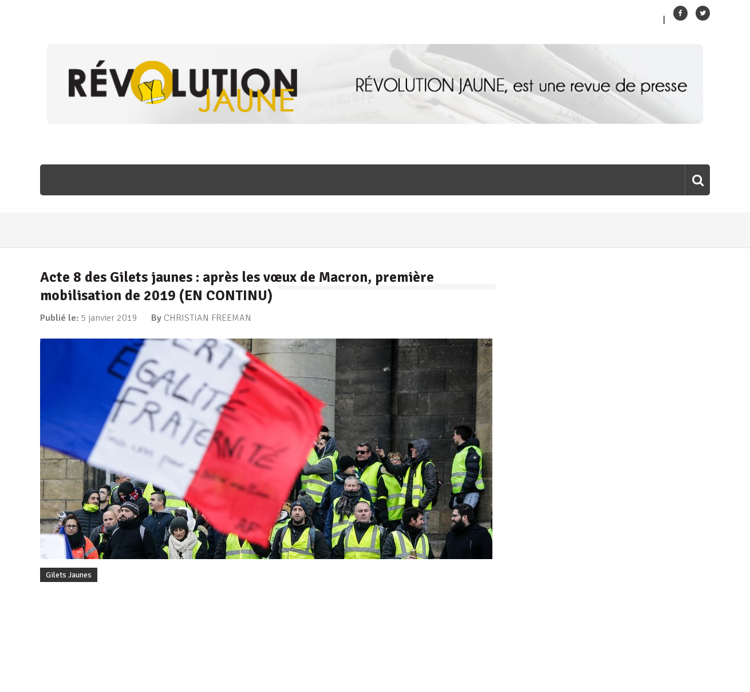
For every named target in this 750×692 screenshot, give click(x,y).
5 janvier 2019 (109, 318)
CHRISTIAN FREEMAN (207, 318)
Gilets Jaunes (69, 575)
